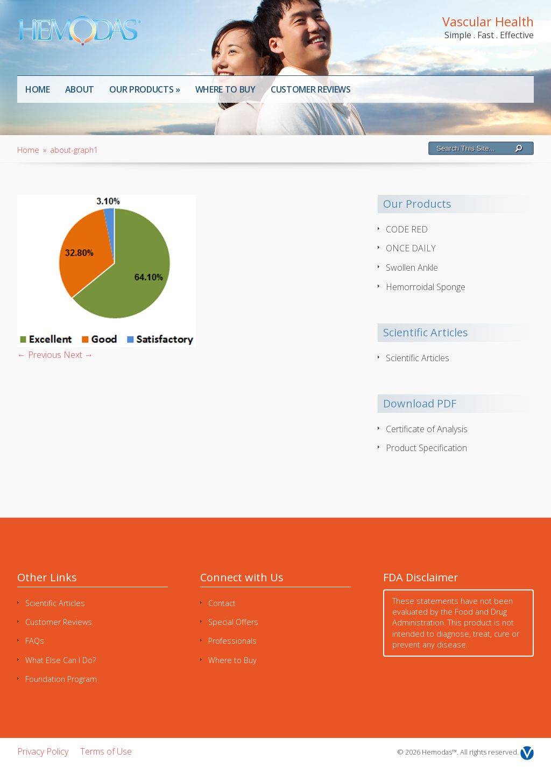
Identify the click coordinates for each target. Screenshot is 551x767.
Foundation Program (61, 679)
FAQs (34, 641)
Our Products (144, 89)
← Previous (39, 355)
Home (37, 89)
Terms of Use (106, 751)
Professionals (232, 641)
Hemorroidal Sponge (425, 287)
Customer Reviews (311, 89)
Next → (78, 355)
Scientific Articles (417, 358)
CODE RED (407, 229)
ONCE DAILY (411, 248)
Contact (222, 603)
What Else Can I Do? (60, 660)
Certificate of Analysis (427, 429)
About (79, 89)
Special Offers (233, 622)
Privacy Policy (42, 751)
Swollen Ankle (412, 267)
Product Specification (426, 448)
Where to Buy (225, 89)
